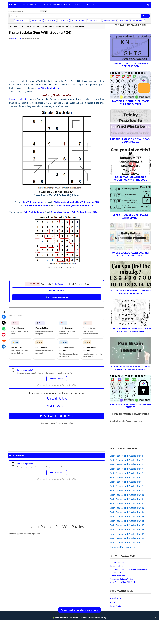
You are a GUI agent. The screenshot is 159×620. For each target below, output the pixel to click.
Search (145, 16)
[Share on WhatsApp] (3, 309)
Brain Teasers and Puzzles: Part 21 (127, 542)
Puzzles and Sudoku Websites (121, 579)
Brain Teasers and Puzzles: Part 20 (127, 538)
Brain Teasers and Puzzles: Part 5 (126, 473)
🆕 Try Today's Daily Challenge (57, 297)
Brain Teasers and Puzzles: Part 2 (126, 460)
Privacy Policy (115, 573)
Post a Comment (56, 379)
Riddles (56, 5)
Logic (24, 5)
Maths (33, 5)
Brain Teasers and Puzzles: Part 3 (126, 464)
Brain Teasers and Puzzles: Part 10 (127, 495)
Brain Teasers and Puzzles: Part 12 (127, 503)
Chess (67, 5)
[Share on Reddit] (3, 321)
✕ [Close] (156, 618)
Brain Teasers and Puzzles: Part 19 (127, 534)
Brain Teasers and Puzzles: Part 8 (126, 486)
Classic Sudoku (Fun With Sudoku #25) (74, 205)
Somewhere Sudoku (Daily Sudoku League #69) (74, 212)
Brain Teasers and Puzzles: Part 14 (127, 512)
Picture (45, 5)
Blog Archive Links (117, 563)
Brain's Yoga (114, 602)
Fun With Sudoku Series (48, 88)
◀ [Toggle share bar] (3, 292)
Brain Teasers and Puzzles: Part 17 (127, 525)
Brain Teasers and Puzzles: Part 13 (127, 508)
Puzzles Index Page (117, 576)
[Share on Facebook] (3, 297)
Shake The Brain (116, 598)
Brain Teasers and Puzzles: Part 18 (127, 529)
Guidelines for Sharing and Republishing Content (128, 569)
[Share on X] (3, 303)
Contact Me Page (116, 566)
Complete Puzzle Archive (122, 547)
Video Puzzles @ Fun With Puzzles (123, 582)
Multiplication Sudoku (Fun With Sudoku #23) (76, 202)
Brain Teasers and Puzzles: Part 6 (126, 477)
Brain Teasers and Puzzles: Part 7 (126, 481)
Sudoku (78, 5)
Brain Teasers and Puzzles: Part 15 (127, 516)
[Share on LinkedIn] (3, 327)
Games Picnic (115, 606)
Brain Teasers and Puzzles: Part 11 (127, 499)
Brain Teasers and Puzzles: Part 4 (126, 468)
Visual (89, 5)
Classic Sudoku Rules (19, 99)
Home (14, 5)
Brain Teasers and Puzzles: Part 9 (126, 490)
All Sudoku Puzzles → (57, 290)
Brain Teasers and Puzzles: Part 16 (127, 521)
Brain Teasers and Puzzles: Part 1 (126, 455)
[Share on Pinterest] (3, 315)
